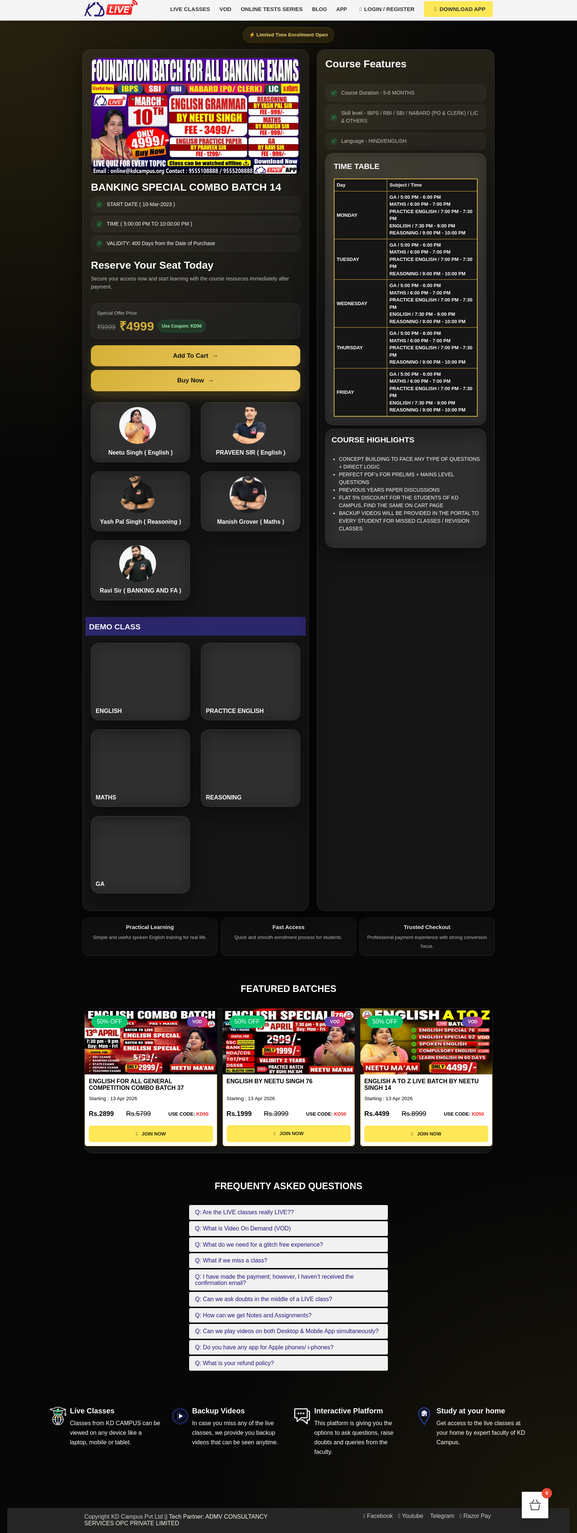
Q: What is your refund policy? (234, 1363)
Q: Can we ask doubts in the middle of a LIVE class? (263, 1299)
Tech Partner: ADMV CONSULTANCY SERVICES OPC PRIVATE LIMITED (176, 1519)
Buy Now (195, 380)
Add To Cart (195, 356)
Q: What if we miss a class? (231, 1260)
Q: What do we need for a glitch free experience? (259, 1244)
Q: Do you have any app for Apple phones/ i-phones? (264, 1347)
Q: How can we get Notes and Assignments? (253, 1315)
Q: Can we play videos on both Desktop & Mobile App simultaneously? (287, 1331)
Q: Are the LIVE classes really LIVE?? (244, 1212)
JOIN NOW (151, 1140)
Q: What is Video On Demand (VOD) (243, 1228)
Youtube (410, 1516)
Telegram (441, 1516)
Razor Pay (475, 1516)
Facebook (378, 1516)
